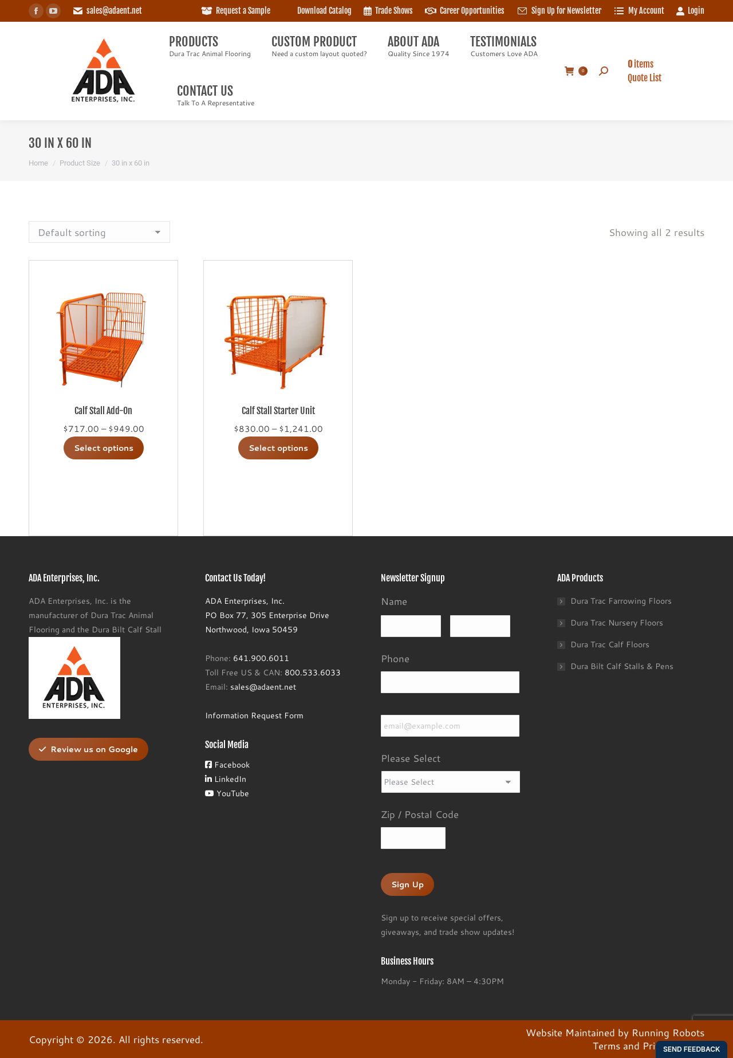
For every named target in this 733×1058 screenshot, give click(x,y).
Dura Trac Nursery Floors (616, 622)
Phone (395, 658)
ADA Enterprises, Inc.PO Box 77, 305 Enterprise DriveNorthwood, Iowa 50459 (267, 615)
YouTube (227, 793)
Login (690, 11)
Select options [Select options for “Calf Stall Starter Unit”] (278, 448)
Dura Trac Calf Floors (609, 644)
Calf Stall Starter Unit (278, 410)
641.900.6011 (261, 658)
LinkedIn (225, 779)
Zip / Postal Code (420, 814)
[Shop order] (99, 232)
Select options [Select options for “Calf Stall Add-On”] (103, 448)
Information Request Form (254, 715)
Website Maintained (570, 1032)
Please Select (410, 758)
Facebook (227, 764)
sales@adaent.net (114, 10)
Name (394, 601)
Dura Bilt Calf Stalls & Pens (621, 666)
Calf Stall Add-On (103, 410)
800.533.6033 (313, 672)
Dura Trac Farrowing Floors (621, 601)
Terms (606, 1045)
